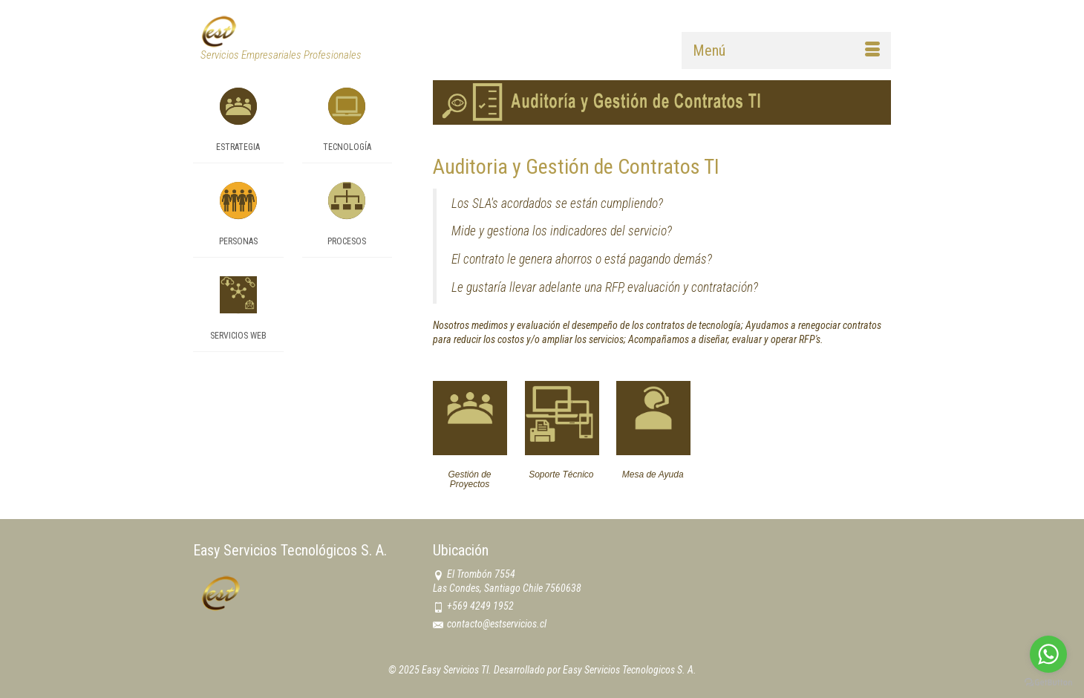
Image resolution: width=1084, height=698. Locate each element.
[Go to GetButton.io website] (1048, 683)
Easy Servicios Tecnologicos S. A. (629, 670)
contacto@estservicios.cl (489, 624)
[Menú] (786, 50)
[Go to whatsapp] (1048, 654)
